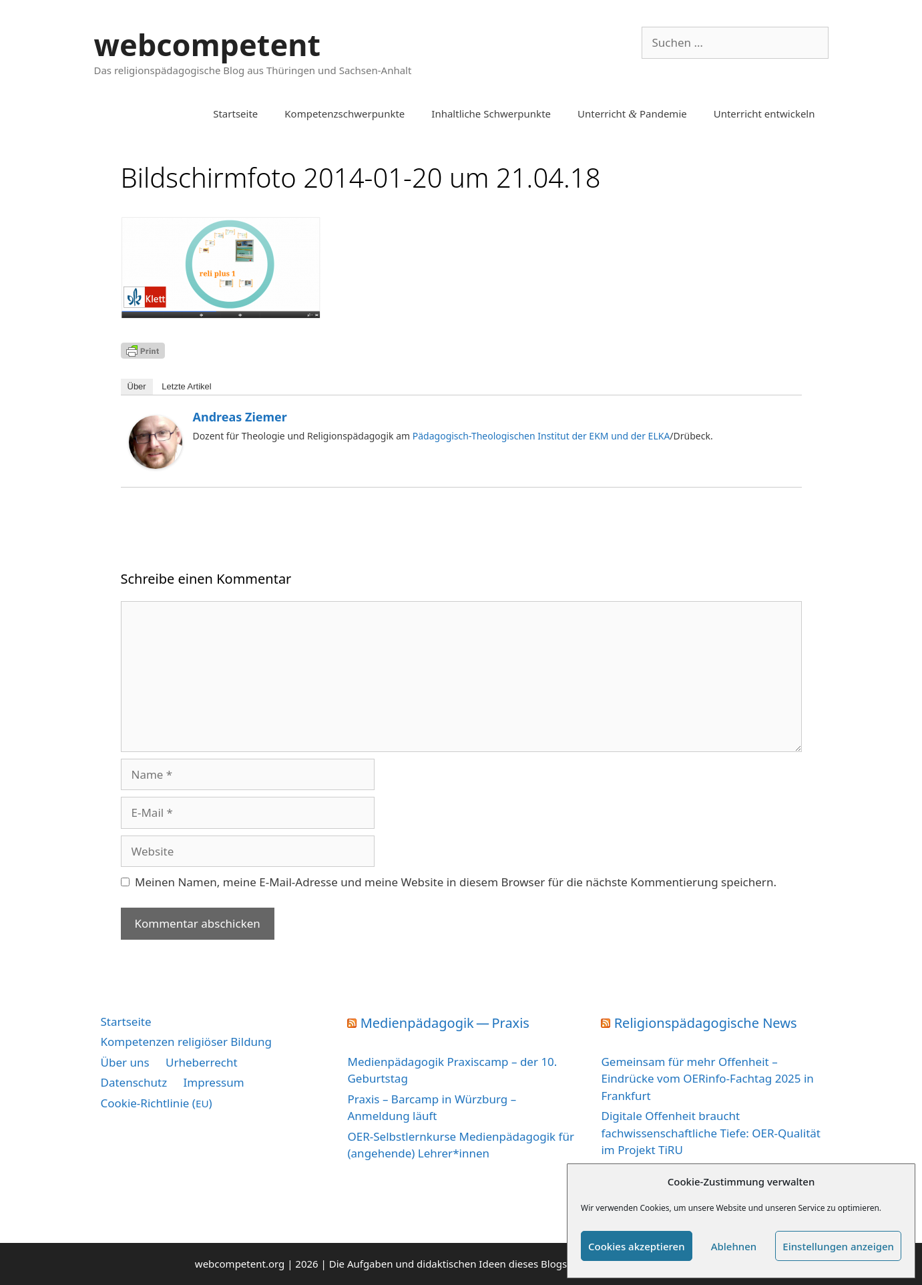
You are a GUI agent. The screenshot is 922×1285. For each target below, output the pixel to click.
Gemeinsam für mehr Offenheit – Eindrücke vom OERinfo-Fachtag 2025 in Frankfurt (707, 1078)
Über (137, 386)
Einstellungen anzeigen (838, 1246)
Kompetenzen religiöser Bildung (186, 1041)
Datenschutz (134, 1082)
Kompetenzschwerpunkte (344, 113)
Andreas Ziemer (240, 417)
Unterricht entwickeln (764, 113)
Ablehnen (734, 1246)
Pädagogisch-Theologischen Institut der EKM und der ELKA (540, 435)
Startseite (235, 113)
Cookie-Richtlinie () (156, 1103)
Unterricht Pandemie (632, 113)
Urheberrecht (202, 1062)
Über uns (125, 1062)
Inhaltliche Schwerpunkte (491, 113)
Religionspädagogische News (705, 1023)
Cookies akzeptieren (636, 1246)
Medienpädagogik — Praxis (445, 1023)
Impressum (214, 1082)
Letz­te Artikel (186, 386)
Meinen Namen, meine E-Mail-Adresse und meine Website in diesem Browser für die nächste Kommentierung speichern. (455, 882)
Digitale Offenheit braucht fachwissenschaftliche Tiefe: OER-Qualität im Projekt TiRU (710, 1132)
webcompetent (207, 44)
